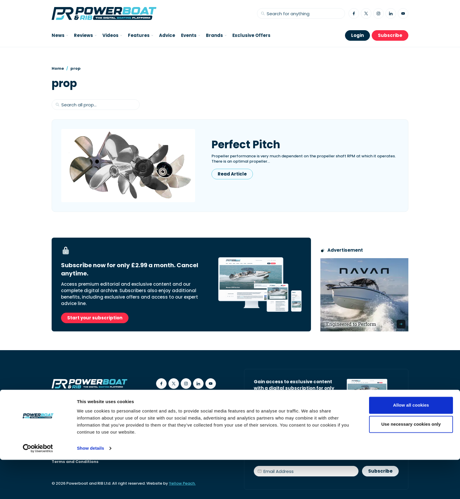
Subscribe (390, 35)
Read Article (232, 174)
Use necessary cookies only (411, 463)
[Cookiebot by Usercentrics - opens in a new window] (38, 487)
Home (58, 68)
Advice (167, 35)
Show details (90, 487)
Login (357, 35)
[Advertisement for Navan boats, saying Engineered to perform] (364, 294)
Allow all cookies (411, 444)
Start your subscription (94, 318)
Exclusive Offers (251, 35)
